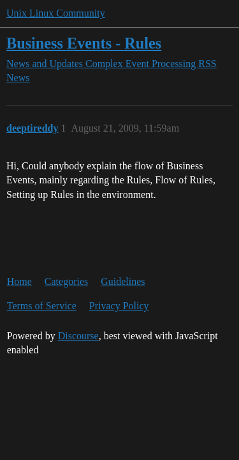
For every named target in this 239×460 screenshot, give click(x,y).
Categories (66, 281)
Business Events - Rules (83, 43)
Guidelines (123, 281)
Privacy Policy (119, 305)
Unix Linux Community (55, 13)
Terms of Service (41, 305)
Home (19, 281)
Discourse (78, 335)
